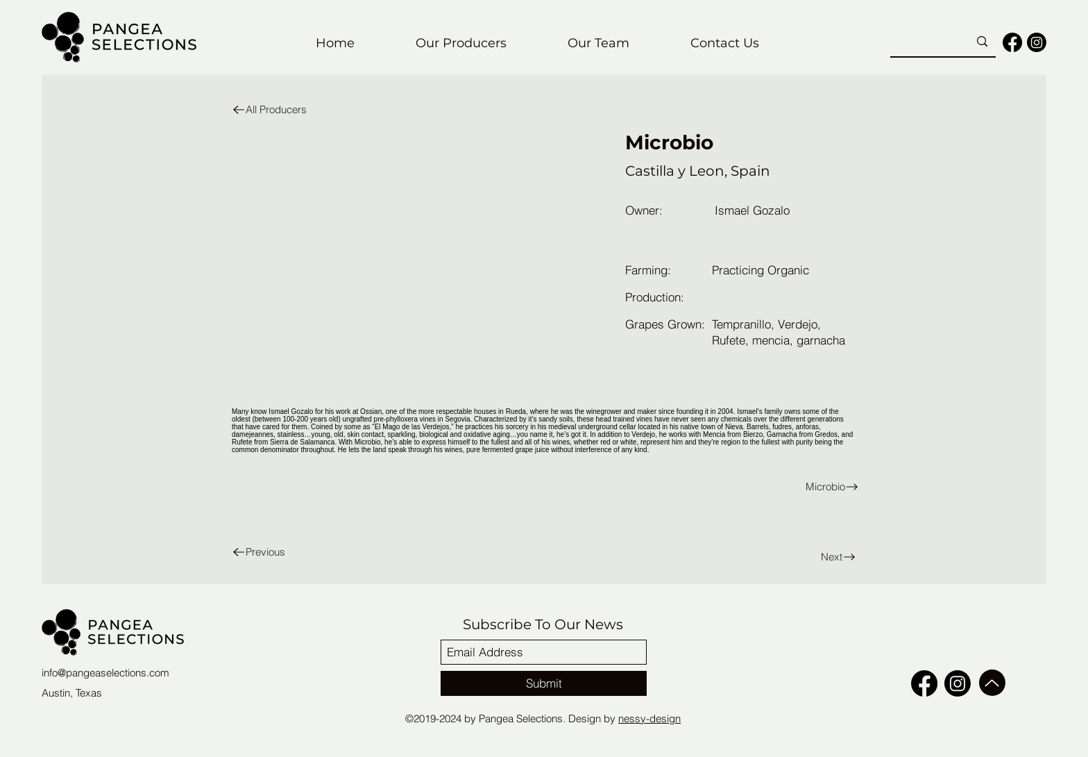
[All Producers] (286, 109)
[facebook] (1012, 42)
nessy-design (649, 718)
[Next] (812, 556)
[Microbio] (704, 486)
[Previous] (286, 551)
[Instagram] (1036, 42)
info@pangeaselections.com (105, 672)
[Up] (992, 682)
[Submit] (544, 683)
